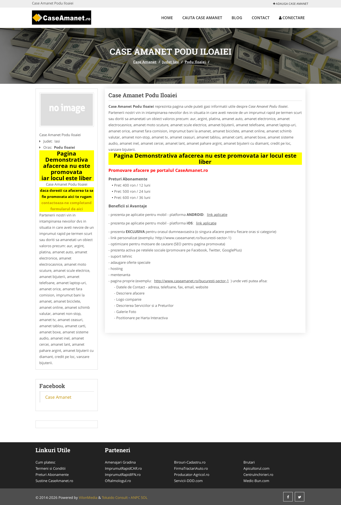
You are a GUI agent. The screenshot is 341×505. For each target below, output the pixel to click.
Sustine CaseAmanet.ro (54, 480)
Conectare (292, 17)
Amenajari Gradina (120, 462)
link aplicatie (217, 214)
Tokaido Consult (115, 497)
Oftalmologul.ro (118, 480)
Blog (237, 17)
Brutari (249, 462)
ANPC (135, 497)
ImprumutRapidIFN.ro (123, 474)
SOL (144, 497)
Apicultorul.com (256, 468)
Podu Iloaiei (195, 61)
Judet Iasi (170, 61)
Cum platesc (45, 462)
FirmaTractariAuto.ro (191, 468)
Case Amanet (145, 61)
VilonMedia (88, 497)
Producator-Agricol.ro (191, 474)
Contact (260, 17)
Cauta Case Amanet (202, 17)
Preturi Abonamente (52, 474)
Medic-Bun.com (256, 480)
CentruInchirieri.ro (258, 474)
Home (167, 17)
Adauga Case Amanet (290, 4)
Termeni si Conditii (51, 468)
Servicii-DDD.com (188, 480)
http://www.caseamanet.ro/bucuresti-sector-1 (191, 280)
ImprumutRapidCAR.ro (123, 468)
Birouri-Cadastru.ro (190, 462)
